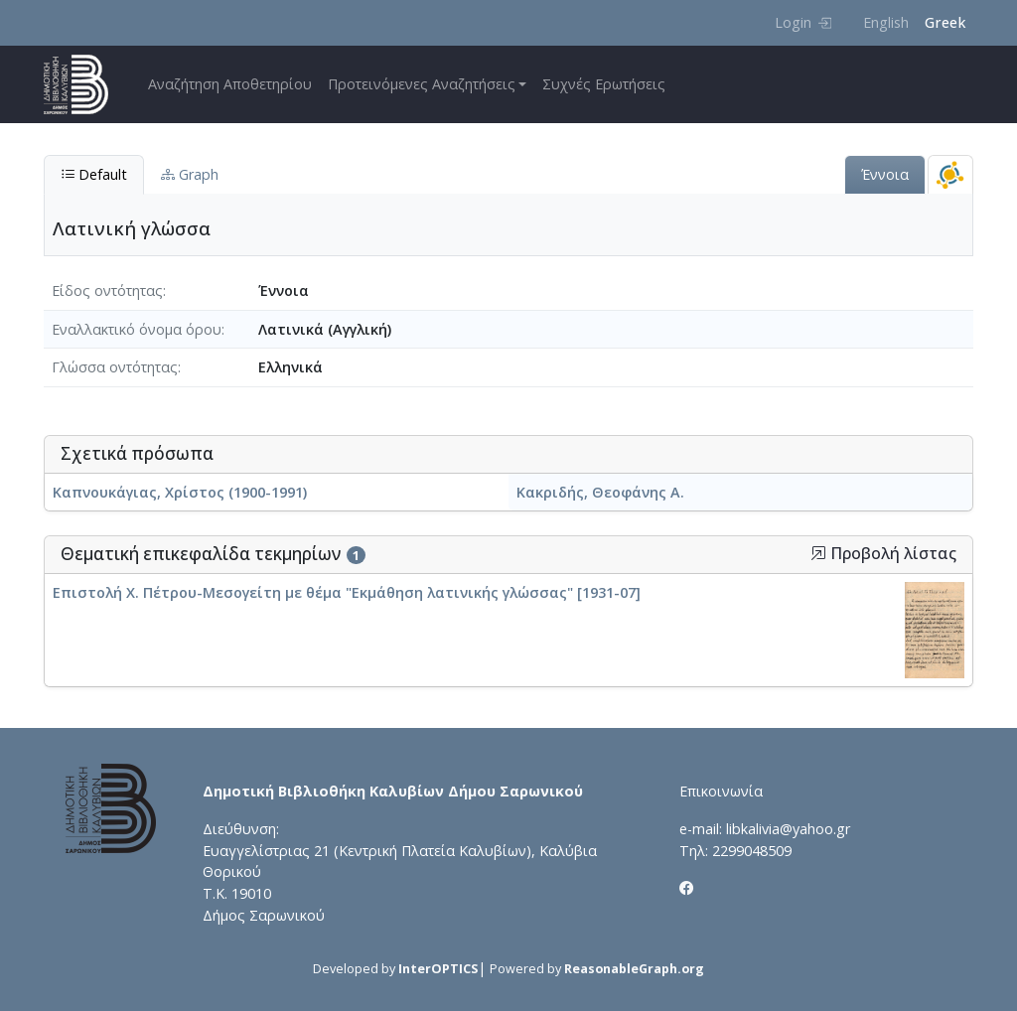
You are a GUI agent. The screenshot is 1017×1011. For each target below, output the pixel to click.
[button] (818, 553)
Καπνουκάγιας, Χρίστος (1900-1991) (180, 492)
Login (803, 22)
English (886, 22)
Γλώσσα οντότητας (115, 367)
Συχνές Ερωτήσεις (603, 83)
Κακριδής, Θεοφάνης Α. (600, 492)
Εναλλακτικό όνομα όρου (136, 329)
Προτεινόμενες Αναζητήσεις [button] (421, 83)
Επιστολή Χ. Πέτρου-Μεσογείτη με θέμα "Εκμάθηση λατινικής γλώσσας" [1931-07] (347, 592)
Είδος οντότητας (107, 290)
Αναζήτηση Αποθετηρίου (230, 83)
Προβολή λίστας (883, 553)
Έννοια (885, 174)
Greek (945, 22)
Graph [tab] (189, 174)
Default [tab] (94, 174)
